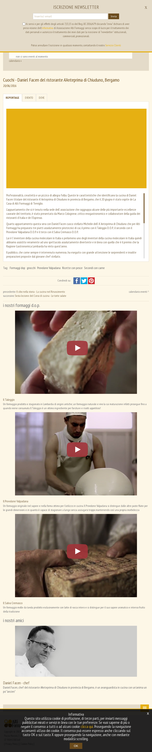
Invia (114, 16)
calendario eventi (138, 291)
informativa (47, 28)
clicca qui (87, 726)
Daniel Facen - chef (16, 682)
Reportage (12, 98)
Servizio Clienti (113, 45)
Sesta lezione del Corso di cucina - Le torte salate (40, 296)
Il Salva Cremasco (13, 603)
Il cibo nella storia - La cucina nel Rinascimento (40, 291)
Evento (29, 98)
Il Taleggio (9, 400)
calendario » (15, 61)
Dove (42, 98)
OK (76, 746)
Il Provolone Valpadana (15, 501)
